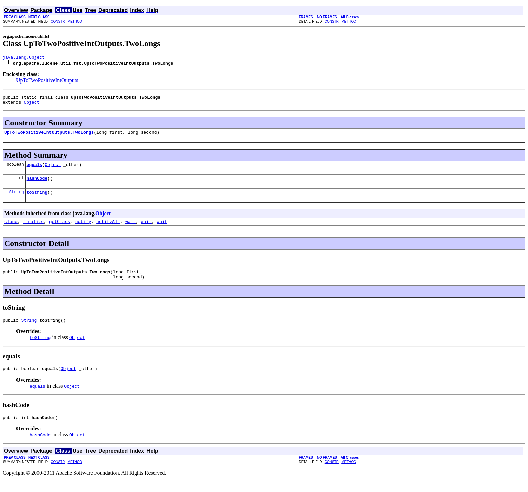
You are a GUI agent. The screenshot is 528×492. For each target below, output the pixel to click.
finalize (33, 229)
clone (11, 229)
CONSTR (58, 21)
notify (83, 229)
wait (130, 229)
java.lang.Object (24, 58)
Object (31, 105)
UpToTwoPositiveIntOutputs (47, 81)
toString (37, 199)
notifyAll (108, 229)
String (16, 199)
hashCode (37, 184)
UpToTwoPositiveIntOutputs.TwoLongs (49, 136)
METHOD (75, 21)
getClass (59, 229)
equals (34, 169)
